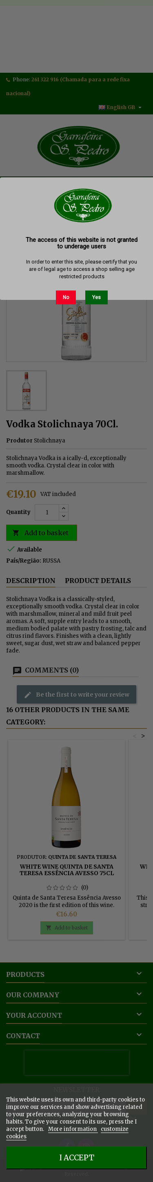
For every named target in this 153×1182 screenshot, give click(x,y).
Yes (96, 297)
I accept (76, 1157)
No (66, 297)
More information (73, 1129)
